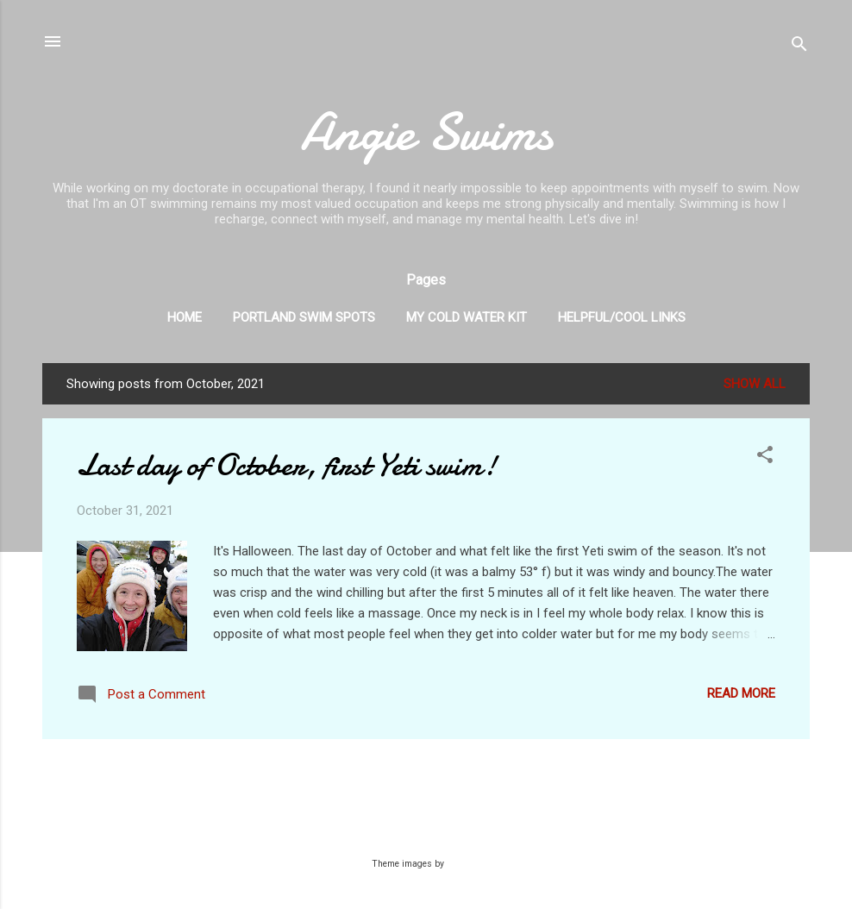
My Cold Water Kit (466, 317)
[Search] (799, 47)
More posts (426, 773)
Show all (755, 384)
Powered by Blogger (426, 829)
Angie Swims (426, 132)
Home (184, 317)
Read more (741, 693)
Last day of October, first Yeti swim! (287, 465)
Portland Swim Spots (304, 317)
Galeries (464, 863)
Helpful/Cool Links (622, 317)
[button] (765, 457)
